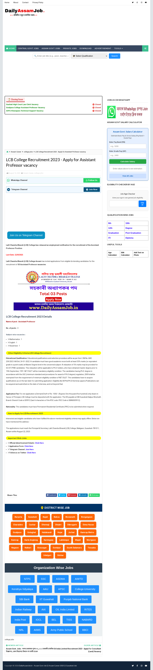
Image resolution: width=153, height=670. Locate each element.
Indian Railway (23, 609)
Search (114, 56)
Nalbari (28, 548)
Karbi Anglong (31, 540)
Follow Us (91, 180)
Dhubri (58, 525)
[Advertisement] (102, 25)
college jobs (28, 152)
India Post (20, 619)
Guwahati (32, 517)
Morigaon (91, 540)
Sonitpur (57, 548)
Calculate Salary (127, 161)
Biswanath (70, 517)
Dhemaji (45, 525)
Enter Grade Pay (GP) (117, 151)
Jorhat (71, 532)
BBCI (85, 630)
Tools (117, 48)
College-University (85, 589)
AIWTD (79, 579)
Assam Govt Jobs (51, 48)
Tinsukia (92, 548)
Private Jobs (70, 48)
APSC (61, 589)
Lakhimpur (64, 540)
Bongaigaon (86, 517)
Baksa (57, 517)
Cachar (32, 525)
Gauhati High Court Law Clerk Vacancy (22, 104)
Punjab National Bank (76, 599)
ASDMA (60, 579)
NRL (21, 630)
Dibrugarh (72, 525)
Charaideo (18, 525)
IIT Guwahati (47, 599)
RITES (88, 609)
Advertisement (103, 48)
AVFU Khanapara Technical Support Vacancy (24, 111)
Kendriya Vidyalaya (22, 589)
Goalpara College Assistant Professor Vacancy (25, 108)
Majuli (78, 540)
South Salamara (74, 548)
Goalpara (17, 532)
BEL (54, 619)
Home (7, 2)
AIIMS (37, 630)
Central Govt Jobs (28, 48)
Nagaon (15, 548)
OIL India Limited (65, 609)
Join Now (91, 189)
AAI (44, 609)
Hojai (60, 532)
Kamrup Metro (87, 532)
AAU (45, 589)
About (15, 2)
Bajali (45, 517)
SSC (43, 579)
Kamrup (14, 540)
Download (86, 48)
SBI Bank (24, 599)
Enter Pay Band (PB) (117, 142)
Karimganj (48, 540)
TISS (69, 619)
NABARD (87, 619)
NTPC (27, 579)
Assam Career (16, 152)
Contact (25, 2)
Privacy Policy (37, 2)
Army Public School (61, 630)
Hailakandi (47, 532)
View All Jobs (127, 176)
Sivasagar (42, 548)
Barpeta (18, 517)
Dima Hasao (88, 525)
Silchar (60, 555)
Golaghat (31, 532)
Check (142, 204)
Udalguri (47, 555)
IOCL (39, 619)
